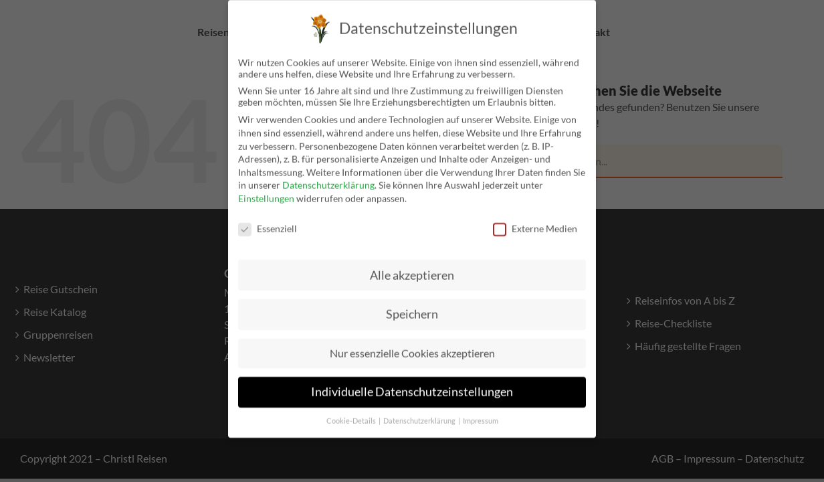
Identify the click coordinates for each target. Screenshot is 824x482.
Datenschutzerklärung (328, 174)
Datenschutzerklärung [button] (420, 410)
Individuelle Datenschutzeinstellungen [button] (412, 381)
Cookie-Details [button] (351, 410)
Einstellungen (266, 187)
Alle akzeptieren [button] (412, 265)
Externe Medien (535, 218)
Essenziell (267, 218)
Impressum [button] (480, 410)
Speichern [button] (412, 304)
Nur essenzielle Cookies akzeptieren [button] (412, 342)
